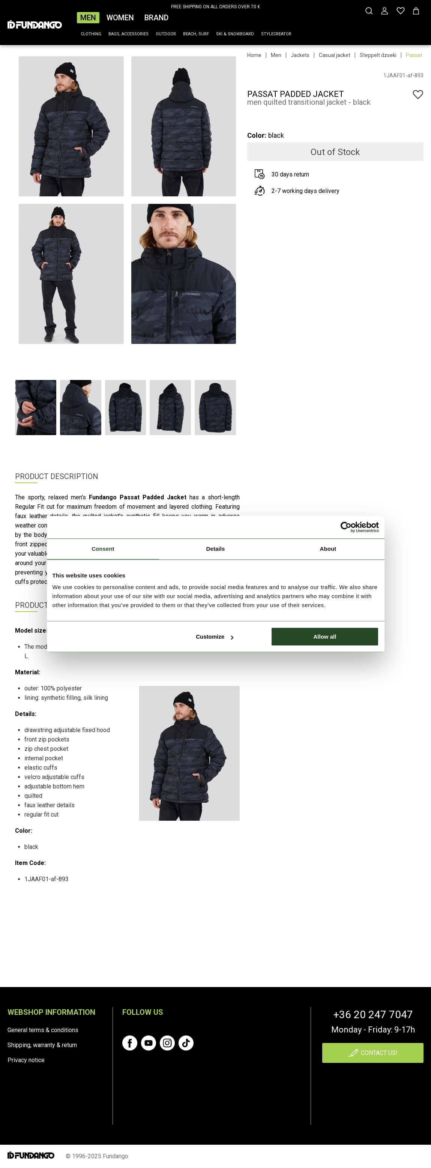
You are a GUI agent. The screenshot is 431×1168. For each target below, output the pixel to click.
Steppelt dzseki (378, 55)
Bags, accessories (128, 34)
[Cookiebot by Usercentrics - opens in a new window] (346, 527)
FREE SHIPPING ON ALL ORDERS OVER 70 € (215, 6)
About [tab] (328, 549)
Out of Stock (335, 152)
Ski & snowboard (235, 34)
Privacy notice (26, 1060)
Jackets (300, 55)
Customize (214, 636)
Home (254, 55)
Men (88, 17)
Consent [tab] (103, 549)
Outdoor (166, 34)
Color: (256, 135)
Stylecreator (276, 34)
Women (120, 17)
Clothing (91, 34)
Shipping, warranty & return (42, 1045)
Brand (156, 17)
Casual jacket (334, 55)
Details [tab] (215, 549)
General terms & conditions (43, 1030)
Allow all (325, 636)
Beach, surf (196, 34)
